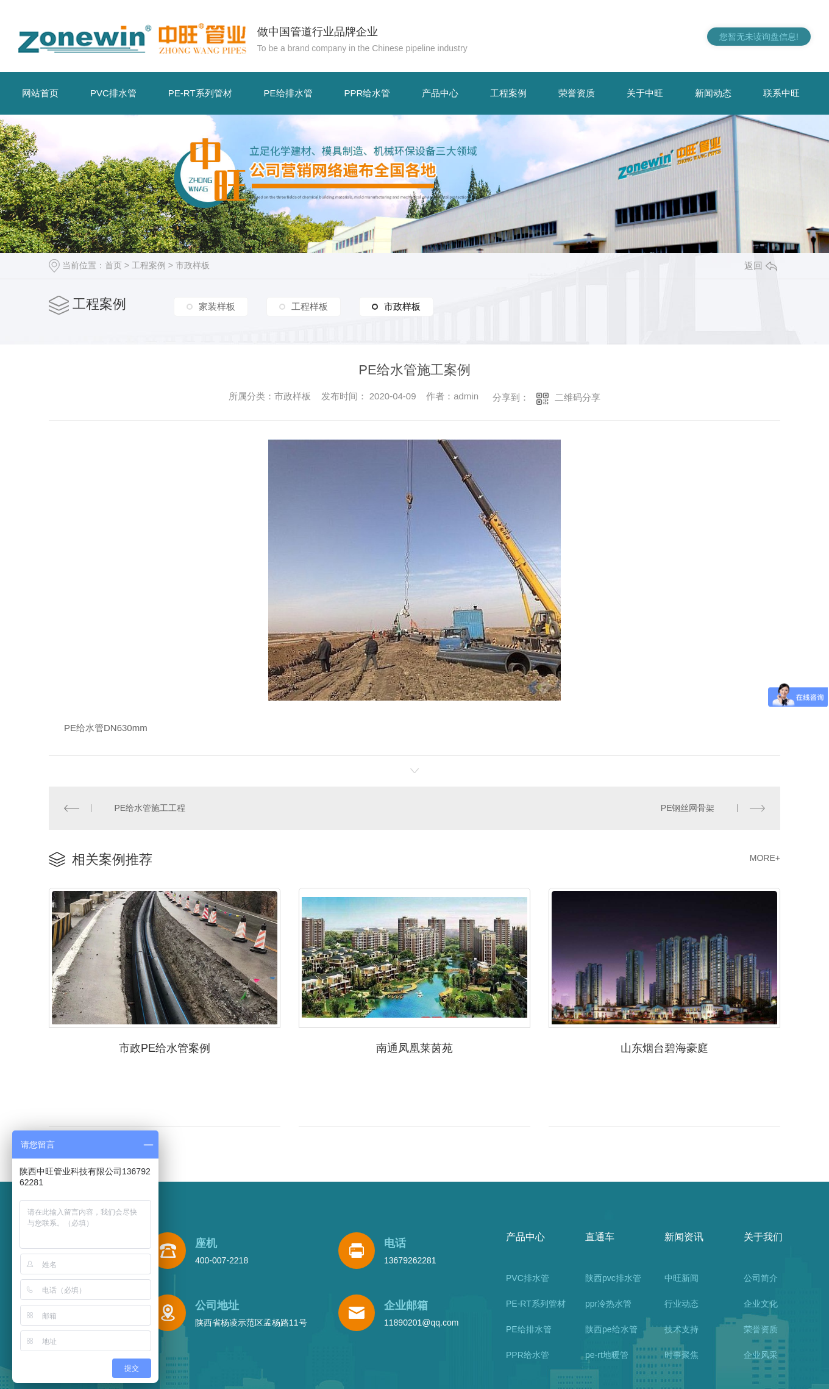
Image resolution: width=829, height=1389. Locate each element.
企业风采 (761, 1355)
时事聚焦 (681, 1355)
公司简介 (761, 1278)
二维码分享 (577, 397)
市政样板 (193, 265)
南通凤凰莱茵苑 (414, 1048)
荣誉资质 (576, 93)
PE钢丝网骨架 (688, 808)
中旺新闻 (681, 1278)
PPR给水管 (367, 93)
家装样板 (217, 306)
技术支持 (681, 1329)
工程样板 (309, 306)
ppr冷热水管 (608, 1304)
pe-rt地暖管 (606, 1355)
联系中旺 (781, 93)
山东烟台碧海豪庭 (664, 1048)
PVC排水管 (113, 93)
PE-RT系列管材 (200, 93)
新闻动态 (713, 93)
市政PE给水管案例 (164, 1048)
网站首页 (40, 93)
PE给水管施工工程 (150, 808)
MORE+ (765, 858)
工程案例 (508, 93)
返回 (760, 265)
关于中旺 (645, 93)
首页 (113, 265)
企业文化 (761, 1304)
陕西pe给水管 (611, 1329)
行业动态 (681, 1304)
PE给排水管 (288, 93)
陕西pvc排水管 (613, 1278)
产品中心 (440, 93)
